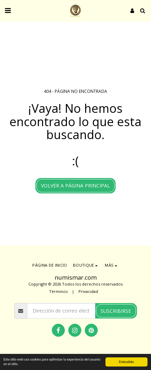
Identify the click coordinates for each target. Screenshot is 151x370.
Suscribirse (116, 311)
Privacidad (88, 291)
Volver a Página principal (75, 185)
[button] (8, 10)
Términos (58, 291)
